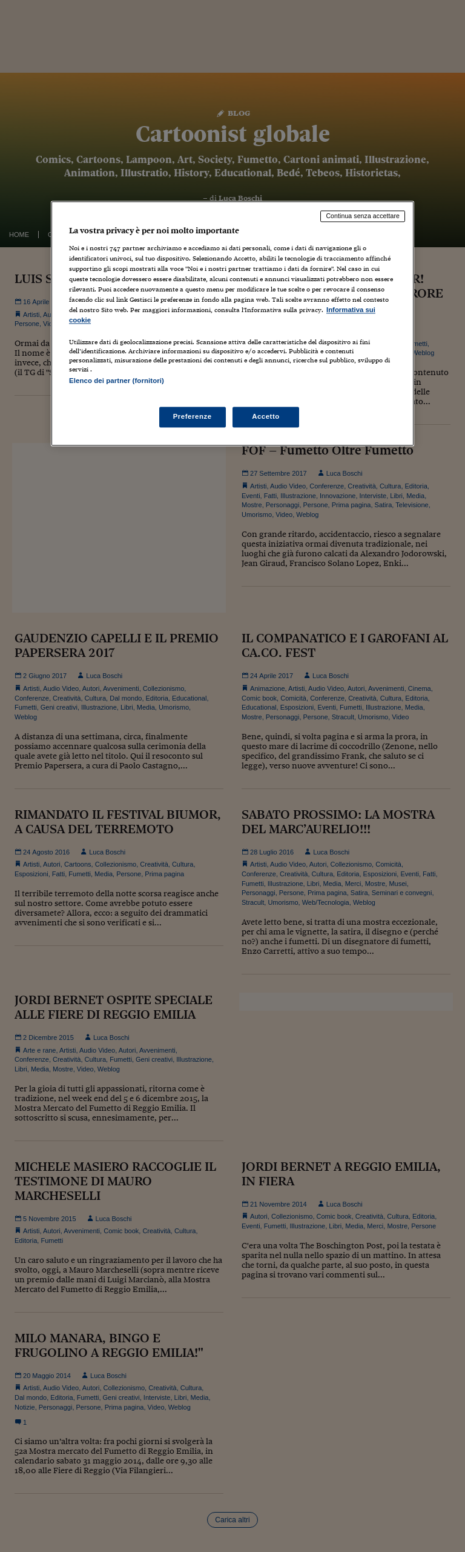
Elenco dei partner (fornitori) (116, 381)
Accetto (266, 416)
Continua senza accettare (363, 216)
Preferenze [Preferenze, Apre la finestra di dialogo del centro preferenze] (192, 416)
